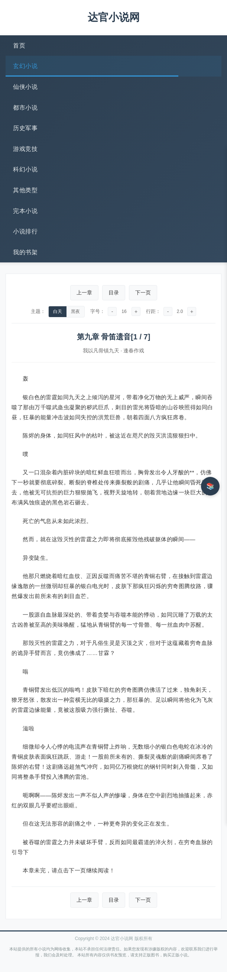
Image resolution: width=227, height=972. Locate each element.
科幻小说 (25, 169)
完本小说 (25, 211)
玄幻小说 (25, 66)
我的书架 (25, 252)
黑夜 (75, 311)
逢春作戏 (133, 350)
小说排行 (25, 231)
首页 (19, 45)
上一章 (84, 293)
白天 (57, 311)
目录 (113, 293)
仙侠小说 (25, 87)
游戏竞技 (25, 149)
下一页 (143, 293)
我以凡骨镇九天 (101, 350)
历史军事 (25, 128)
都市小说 (25, 107)
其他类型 (25, 190)
